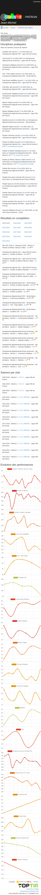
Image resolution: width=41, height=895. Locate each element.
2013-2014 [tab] (28, 236)
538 (21, 142)
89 (23, 65)
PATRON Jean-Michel (25, 28)
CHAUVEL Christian (19, 38)
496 (25, 254)
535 (32, 177)
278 (31, 270)
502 (24, 201)
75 (20, 111)
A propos (12, 882)
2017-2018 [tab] (17, 232)
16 (32, 159)
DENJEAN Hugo (6, 36)
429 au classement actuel (18, 155)
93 (21, 74)
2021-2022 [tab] (17, 227)
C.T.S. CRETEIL (24, 397)
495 (17, 168)
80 (11, 58)
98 (27, 298)
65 (19, 102)
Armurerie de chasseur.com (29, 891)
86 (24, 94)
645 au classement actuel (12, 146)
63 (25, 305)
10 (28, 247)
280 (31, 285)
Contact (35, 881)
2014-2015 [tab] (17, 236)
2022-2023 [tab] (6, 227)
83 (19, 87)
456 (23, 192)
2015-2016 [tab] (6, 236)
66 (21, 311)
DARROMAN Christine (22, 36)
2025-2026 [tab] (6, 223)
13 (36, 261)
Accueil (5, 28)
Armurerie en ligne (32, 889)
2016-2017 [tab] (28, 232)
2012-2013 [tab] (6, 241)
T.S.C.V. (21, 377)
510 (25, 292)
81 (21, 210)
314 (28, 151)
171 (18, 52)
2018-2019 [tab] (6, 232)
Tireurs (13, 28)
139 (21, 135)
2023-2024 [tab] (28, 223)
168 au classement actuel (23, 164)
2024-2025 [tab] (17, 223)
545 (26, 184)
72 (20, 127)
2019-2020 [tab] (28, 227)
